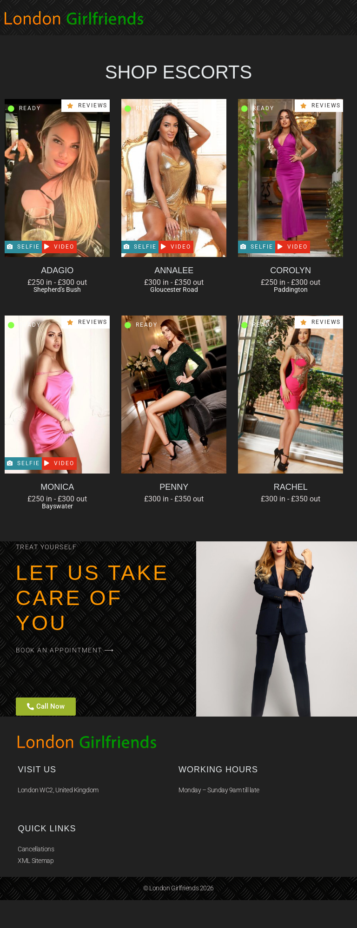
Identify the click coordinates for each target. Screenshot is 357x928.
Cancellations (36, 849)
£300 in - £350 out (174, 282)
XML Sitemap (35, 860)
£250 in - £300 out (57, 282)
